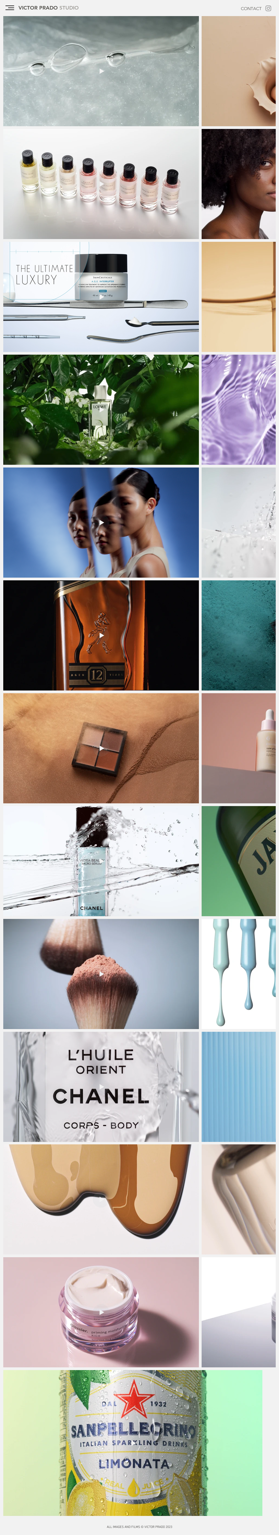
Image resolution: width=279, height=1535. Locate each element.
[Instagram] (268, 8)
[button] (9, 7)
